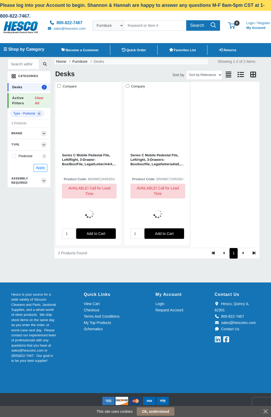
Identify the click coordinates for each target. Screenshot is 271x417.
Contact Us (227, 329)
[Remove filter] (39, 113)
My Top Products (97, 323)
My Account (258, 25)
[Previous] (224, 253)
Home (61, 61)
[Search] (155, 25)
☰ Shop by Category (23, 49)
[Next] (243, 253)
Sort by (178, 75)
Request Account (169, 310)
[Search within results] (23, 64)
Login (159, 304)
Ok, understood (155, 411)
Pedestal (25, 156)
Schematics (93, 329)
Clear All (39, 100)
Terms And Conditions (101, 316)
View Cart (92, 304)
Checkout (91, 310)
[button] (231, 25)
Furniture (80, 61)
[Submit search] (44, 64)
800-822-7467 (229, 316)
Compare (69, 86)
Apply (40, 168)
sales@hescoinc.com (235, 323)
